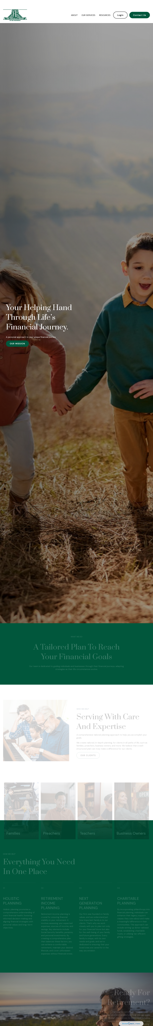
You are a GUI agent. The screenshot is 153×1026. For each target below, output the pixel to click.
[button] (74, 7)
